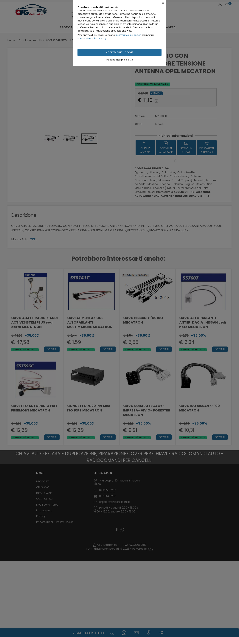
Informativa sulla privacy (91, 38)
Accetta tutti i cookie (119, 52)
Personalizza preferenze (119, 59)
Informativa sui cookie (128, 35)
